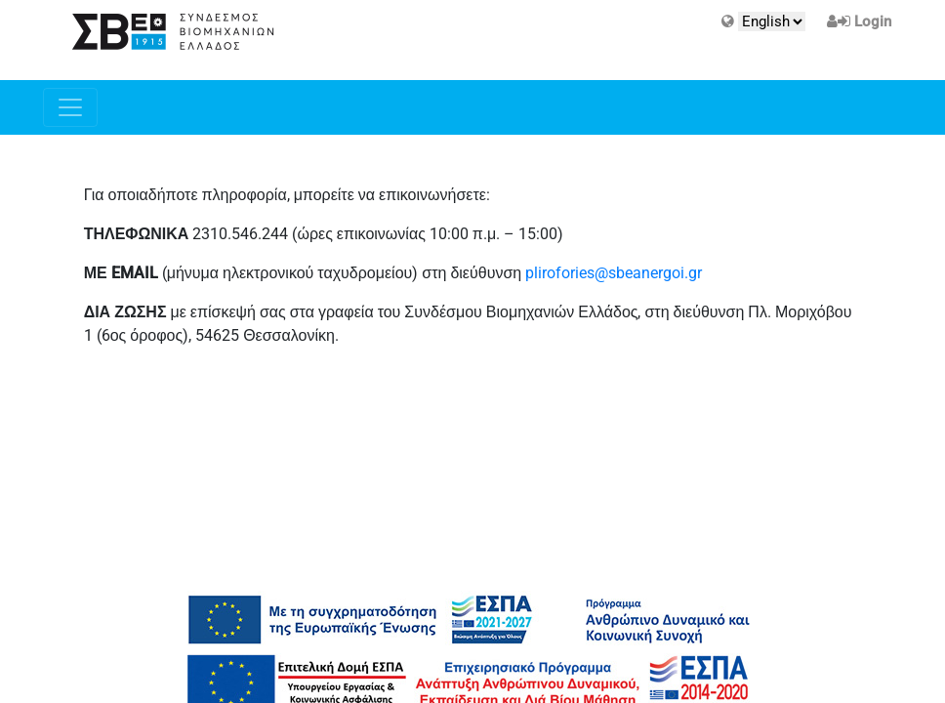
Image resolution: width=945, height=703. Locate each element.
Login (872, 21)
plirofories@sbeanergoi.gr (613, 273)
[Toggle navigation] (70, 107)
